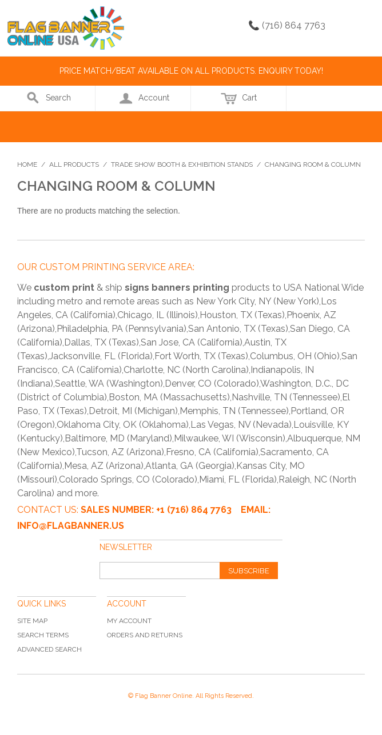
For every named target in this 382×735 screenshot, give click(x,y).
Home (27, 164)
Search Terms (43, 635)
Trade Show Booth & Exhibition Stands (182, 164)
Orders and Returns (144, 635)
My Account (129, 621)
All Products (74, 164)
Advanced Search (49, 649)
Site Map (32, 621)
